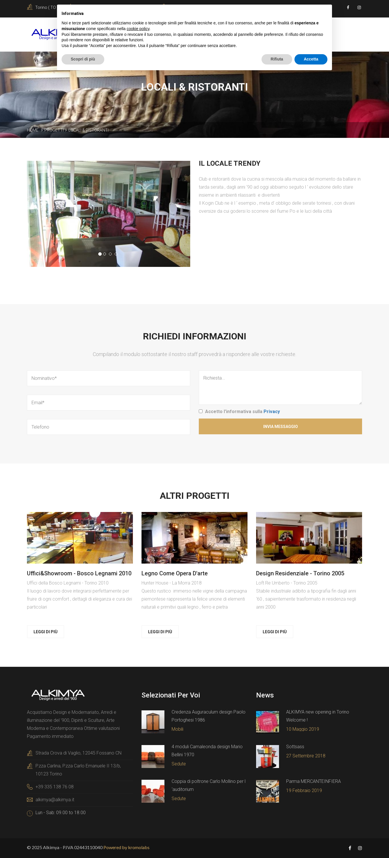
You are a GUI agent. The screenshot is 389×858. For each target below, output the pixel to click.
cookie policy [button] (138, 28)
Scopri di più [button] (83, 59)
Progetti (54, 130)
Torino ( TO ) (46, 7)
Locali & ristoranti (88, 130)
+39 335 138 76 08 (55, 786)
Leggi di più (46, 632)
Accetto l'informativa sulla (242, 411)
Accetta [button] (311, 59)
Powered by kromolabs (126, 847)
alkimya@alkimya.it (55, 799)
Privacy (272, 411)
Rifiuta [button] (277, 59)
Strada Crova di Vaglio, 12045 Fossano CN (78, 753)
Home (32, 130)
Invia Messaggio (280, 426)
